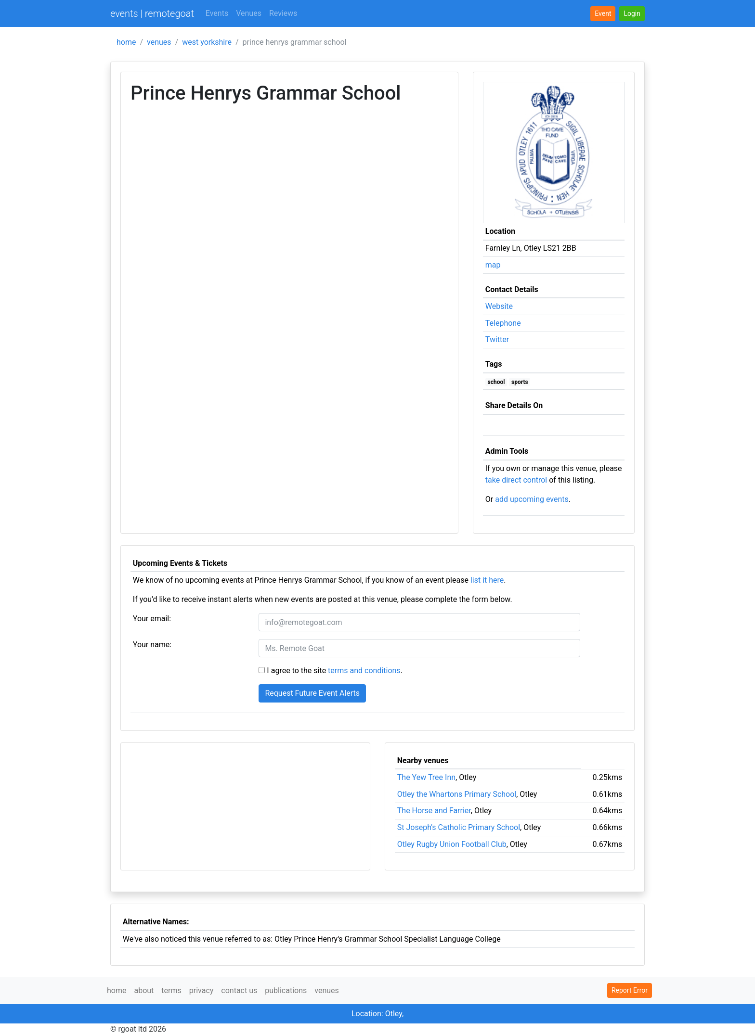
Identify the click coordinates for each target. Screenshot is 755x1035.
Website (499, 306)
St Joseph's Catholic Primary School (458, 827)
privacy (201, 990)
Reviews (283, 13)
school (496, 382)
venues (159, 42)
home (126, 42)
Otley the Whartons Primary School (456, 794)
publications (286, 990)
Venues (248, 13)
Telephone (503, 323)
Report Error (630, 990)
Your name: (152, 644)
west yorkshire (207, 42)
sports (519, 382)
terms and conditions (364, 670)
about (144, 990)
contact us (239, 990)
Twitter (497, 339)
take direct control (516, 480)
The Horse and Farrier (434, 810)
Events (217, 13)
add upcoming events (532, 499)
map (493, 264)
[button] (632, 13)
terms (171, 990)
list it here (487, 580)
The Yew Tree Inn (426, 777)
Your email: (152, 618)
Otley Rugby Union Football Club (452, 844)
